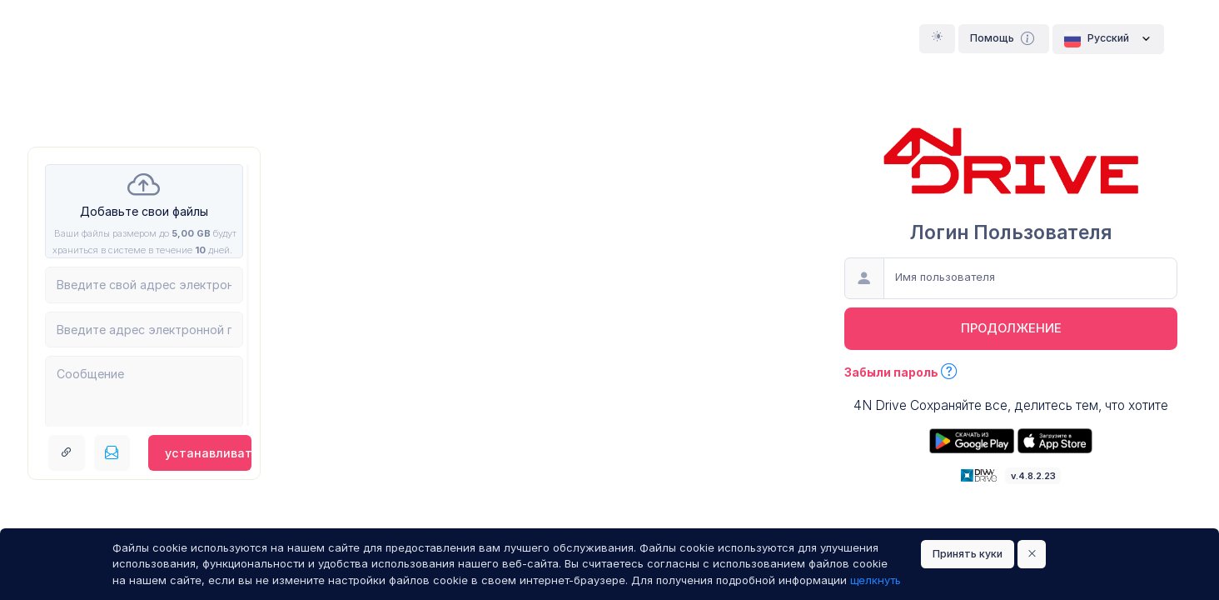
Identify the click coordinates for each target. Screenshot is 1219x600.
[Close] (1032, 554)
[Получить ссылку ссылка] (66, 453)
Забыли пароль (901, 372)
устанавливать (208, 453)
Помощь (1004, 38)
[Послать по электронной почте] (112, 453)
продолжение (1011, 328)
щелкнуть (875, 580)
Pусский (1108, 39)
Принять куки (968, 554)
